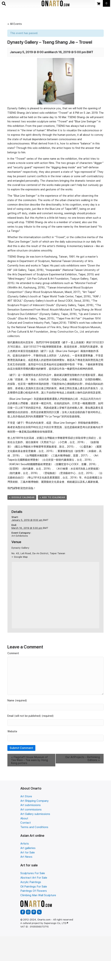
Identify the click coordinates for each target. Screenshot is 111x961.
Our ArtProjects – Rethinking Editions (82, 759)
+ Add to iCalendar (52, 497)
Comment (13, 653)
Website (12, 731)
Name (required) (17, 700)
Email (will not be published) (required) (30, 715)
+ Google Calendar (22, 497)
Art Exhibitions (19, 535)
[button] (22, 912)
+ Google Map (19, 556)
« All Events (14, 23)
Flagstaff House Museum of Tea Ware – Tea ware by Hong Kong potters (29, 760)
